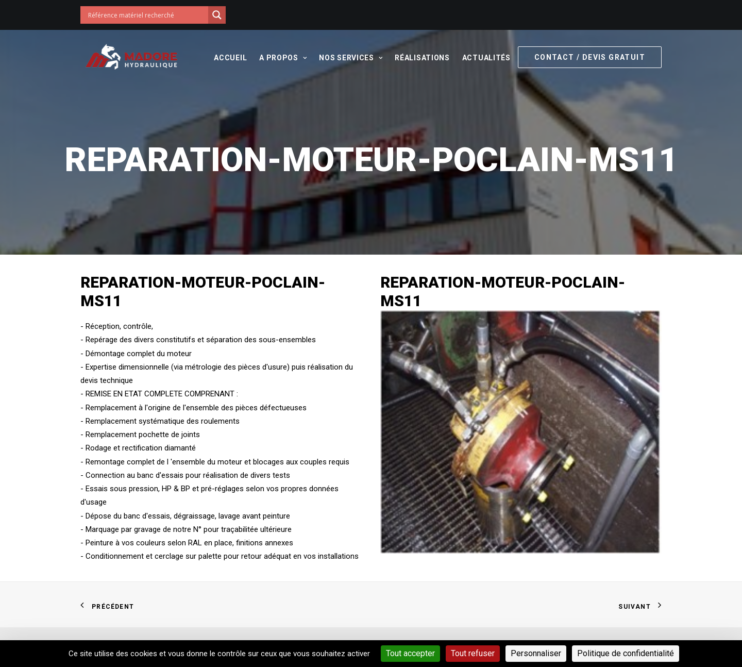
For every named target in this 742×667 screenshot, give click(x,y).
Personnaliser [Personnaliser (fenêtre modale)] (536, 653)
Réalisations (422, 58)
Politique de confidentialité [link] (625, 653)
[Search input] (147, 15)
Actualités (486, 58)
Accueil (230, 58)
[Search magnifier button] (217, 15)
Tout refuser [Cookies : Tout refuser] (473, 653)
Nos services (350, 58)
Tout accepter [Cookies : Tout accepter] (410, 653)
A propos (283, 58)
